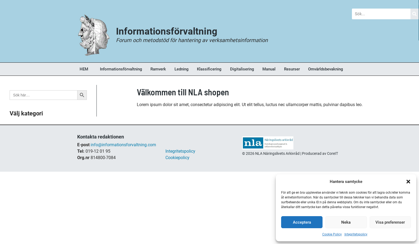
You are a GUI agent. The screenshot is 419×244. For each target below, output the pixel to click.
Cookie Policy (332, 234)
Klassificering (209, 69)
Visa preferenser (390, 222)
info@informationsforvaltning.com (123, 144)
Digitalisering (242, 69)
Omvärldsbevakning (325, 69)
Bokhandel (268, 4)
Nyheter (146, 4)
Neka (346, 222)
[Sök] (414, 14)
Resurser (292, 69)
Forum (206, 4)
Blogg (86, 4)
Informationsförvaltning (121, 69)
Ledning (181, 69)
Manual (269, 69)
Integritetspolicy (355, 234)
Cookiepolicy (177, 157)
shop (246, 159)
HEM (84, 69)
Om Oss (331, 4)
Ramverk (158, 69)
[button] (408, 181)
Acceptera (302, 222)
